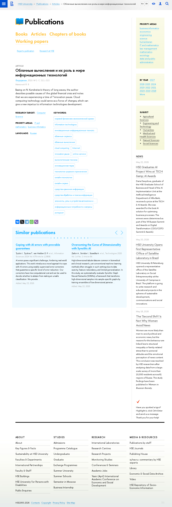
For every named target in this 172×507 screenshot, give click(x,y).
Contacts (35, 502)
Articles (38, 34)
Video (133, 479)
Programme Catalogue (65, 448)
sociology (144, 55)
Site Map (71, 502)
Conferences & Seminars (105, 465)
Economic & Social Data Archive (146, 473)
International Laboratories (105, 442)
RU (142, 4)
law (141, 48)
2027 (152, 79)
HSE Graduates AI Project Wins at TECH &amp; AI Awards (149, 171)
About (20, 437)
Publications (44, 21)
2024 (153, 84)
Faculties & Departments (28, 459)
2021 (153, 87)
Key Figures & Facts (25, 448)
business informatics (149, 28)
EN (146, 4)
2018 (153, 90)
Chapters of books (67, 34)
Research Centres (101, 448)
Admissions (59, 442)
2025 (147, 84)
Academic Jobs (99, 470)
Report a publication (25, 51)
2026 (142, 84)
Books (21, 34)
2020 (142, 90)
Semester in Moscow (65, 481)
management (150, 48)
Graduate (59, 459)
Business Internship (64, 487)
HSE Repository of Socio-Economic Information (143, 486)
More (142, 94)
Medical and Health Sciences (148, 135)
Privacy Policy (59, 502)
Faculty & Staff (23, 470)
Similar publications (35, 232)
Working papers (31, 41)
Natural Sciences (151, 140)
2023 (142, 87)
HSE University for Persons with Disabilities (32, 483)
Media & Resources (143, 437)
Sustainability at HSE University (31, 453)
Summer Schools (62, 476)
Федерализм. (21, 80)
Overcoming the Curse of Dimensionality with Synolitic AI (96, 246)
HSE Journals (136, 448)
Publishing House (139, 453)
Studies (59, 437)
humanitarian (146, 41)
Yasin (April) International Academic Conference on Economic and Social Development (105, 481)
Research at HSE (47, 51)
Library (133, 468)
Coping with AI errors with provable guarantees (38, 246)
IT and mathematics (149, 45)
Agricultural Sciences (147, 118)
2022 (147, 87)
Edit (162, 502)
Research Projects (101, 453)
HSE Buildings (22, 476)
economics (145, 31)
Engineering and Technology (149, 125)
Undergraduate (62, 453)
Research (98, 437)
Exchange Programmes (65, 465)
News (139, 156)
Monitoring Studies (102, 459)
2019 (148, 90)
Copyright (46, 502)
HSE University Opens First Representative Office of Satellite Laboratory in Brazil (149, 251)
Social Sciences (150, 143)
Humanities (148, 129)
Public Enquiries (23, 490)
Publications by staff (140, 442)
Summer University (63, 470)
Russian (33, 133)
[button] (51, 238)
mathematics (146, 51)
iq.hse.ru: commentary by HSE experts (145, 461)
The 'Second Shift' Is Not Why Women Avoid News (148, 320)
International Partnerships (28, 465)
